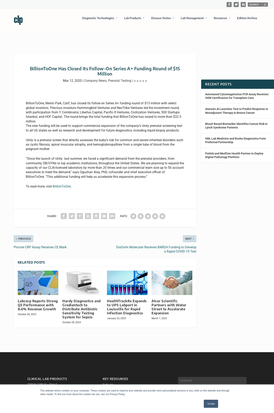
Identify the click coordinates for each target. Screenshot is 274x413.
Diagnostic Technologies (98, 21)
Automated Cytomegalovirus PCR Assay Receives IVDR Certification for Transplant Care (237, 92)
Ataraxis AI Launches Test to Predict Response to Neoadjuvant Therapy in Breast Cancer (236, 107)
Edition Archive (247, 21)
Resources (220, 21)
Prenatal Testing (119, 77)
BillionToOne (62, 183)
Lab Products (132, 21)
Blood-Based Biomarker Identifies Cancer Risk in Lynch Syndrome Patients (236, 122)
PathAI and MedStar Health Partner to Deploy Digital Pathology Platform (234, 151)
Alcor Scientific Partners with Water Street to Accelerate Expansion (169, 303)
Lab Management (192, 21)
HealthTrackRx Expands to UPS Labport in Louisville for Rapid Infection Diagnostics (127, 303)
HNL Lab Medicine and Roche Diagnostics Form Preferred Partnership (235, 136)
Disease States (161, 21)
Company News (95, 77)
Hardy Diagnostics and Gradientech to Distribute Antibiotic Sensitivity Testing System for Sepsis (81, 305)
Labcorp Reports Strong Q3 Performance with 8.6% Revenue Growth (38, 301)
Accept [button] (211, 403)
